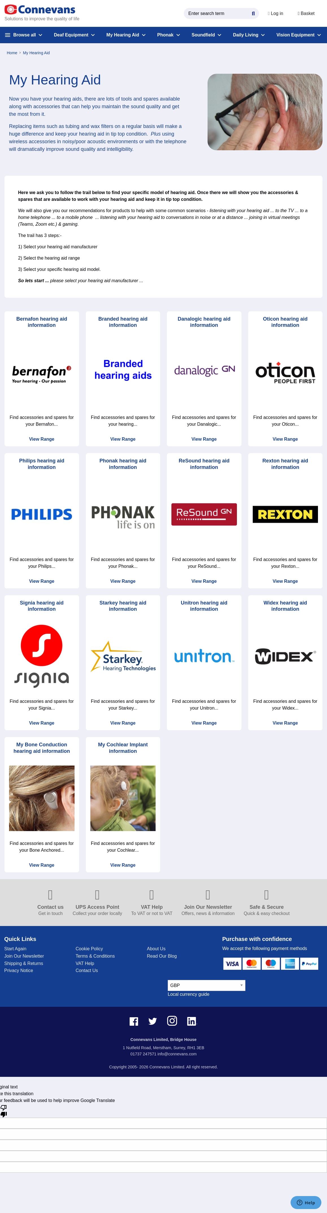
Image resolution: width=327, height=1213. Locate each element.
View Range (41, 439)
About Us (156, 948)
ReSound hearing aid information (204, 464)
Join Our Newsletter (24, 956)
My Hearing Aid (36, 53)
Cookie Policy (89, 948)
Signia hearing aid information (42, 606)
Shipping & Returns (23, 963)
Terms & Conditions (95, 956)
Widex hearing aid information (285, 606)
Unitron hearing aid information (204, 606)
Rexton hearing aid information (285, 464)
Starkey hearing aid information (122, 606)
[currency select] (206, 985)
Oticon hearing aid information (285, 322)
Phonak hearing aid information (122, 464)
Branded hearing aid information (122, 322)
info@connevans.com (177, 1054)
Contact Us (87, 970)
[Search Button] (251, 13)
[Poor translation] (3, 1111)
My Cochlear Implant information (123, 748)
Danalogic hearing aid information (204, 322)
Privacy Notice (18, 970)
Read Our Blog (162, 956)
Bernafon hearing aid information (41, 322)
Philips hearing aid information (41, 464)
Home (12, 53)
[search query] (219, 13)
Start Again (15, 948)
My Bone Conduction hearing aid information (42, 748)
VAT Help (85, 963)
